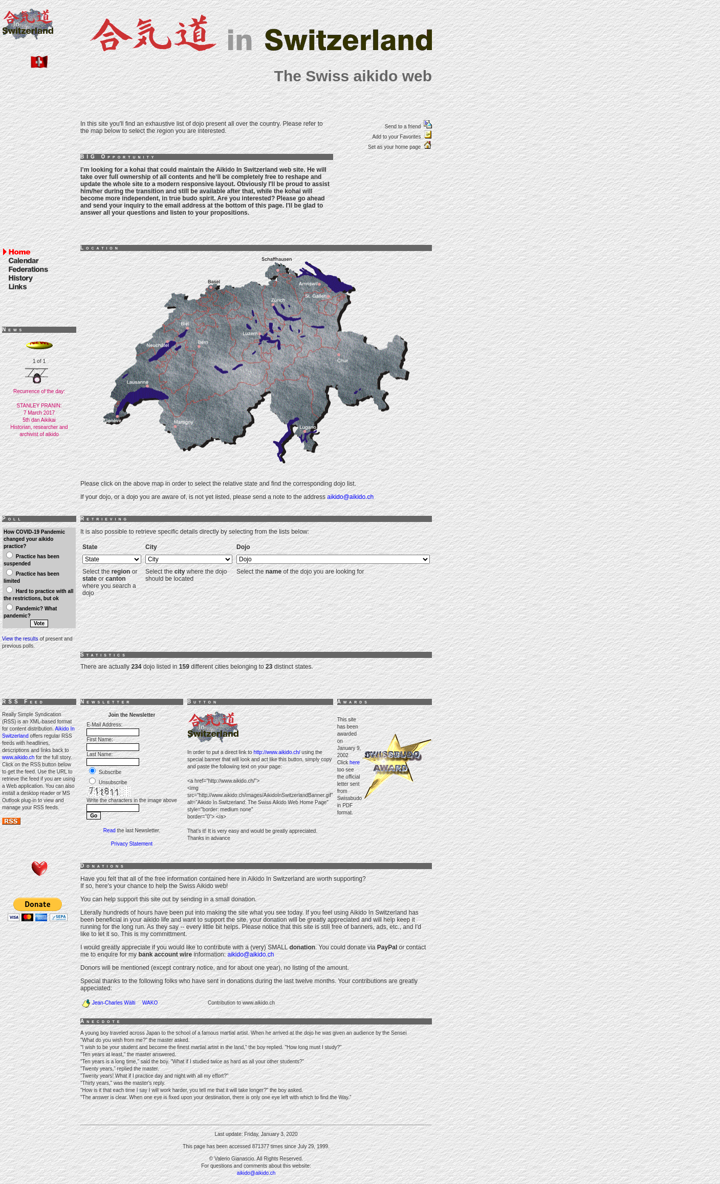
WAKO (150, 1003)
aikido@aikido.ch (350, 496)
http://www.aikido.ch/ (276, 752)
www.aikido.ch (18, 757)
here (355, 762)
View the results (20, 639)
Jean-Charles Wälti (113, 1003)
